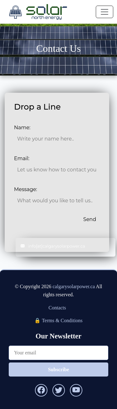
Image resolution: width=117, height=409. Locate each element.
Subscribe (58, 369)
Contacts (57, 307)
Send (89, 219)
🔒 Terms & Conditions (58, 320)
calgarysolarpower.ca (74, 286)
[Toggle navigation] (104, 12)
